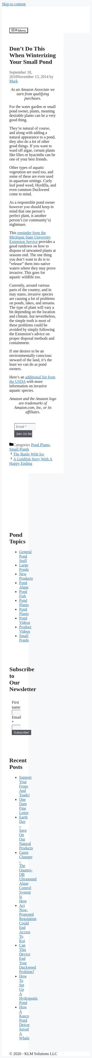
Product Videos (25, 629)
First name (15, 704)
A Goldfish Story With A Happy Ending (30, 461)
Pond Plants (40, 445)
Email (15, 719)
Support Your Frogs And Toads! (25, 786)
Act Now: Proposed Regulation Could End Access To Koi (27, 923)
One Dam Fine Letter (23, 806)
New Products (26, 576)
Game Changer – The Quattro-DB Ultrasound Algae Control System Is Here (28, 876)
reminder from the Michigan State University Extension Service (30, 237)
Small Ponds (19, 449)
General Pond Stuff (25, 556)
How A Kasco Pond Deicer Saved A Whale (24, 1022)
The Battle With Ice (28, 454)
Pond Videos (24, 620)
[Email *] (25, 426)
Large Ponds (24, 567)
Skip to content (14, 4)
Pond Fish (23, 593)
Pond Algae (23, 585)
